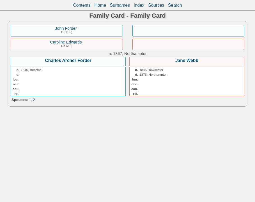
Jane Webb (186, 60)
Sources (156, 5)
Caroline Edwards (66, 42)
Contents (81, 5)
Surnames (120, 5)
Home (100, 5)
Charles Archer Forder (68, 60)
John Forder (66, 28)
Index (139, 5)
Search (175, 5)
